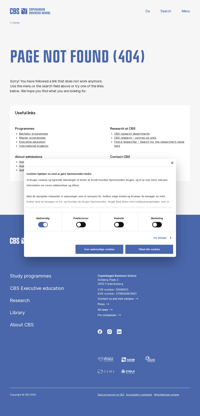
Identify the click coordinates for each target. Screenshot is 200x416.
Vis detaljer (160, 237)
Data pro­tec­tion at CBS (111, 394)
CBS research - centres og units (135, 137)
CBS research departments (132, 133)
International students (33, 146)
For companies (107, 315)
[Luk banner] (172, 163)
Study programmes (30, 276)
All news (103, 309)
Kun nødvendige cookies (99, 249)
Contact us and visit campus (116, 298)
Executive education (32, 142)
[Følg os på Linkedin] (119, 332)
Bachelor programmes (33, 133)
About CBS (22, 324)
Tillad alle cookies (149, 249)
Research (20, 300)
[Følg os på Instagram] (109, 332)
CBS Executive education (37, 288)
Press (101, 304)
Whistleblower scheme (166, 394)
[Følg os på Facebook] (100, 332)
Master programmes (32, 137)
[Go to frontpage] (30, 11)
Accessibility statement (139, 394)
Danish (144, 11)
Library (17, 312)
